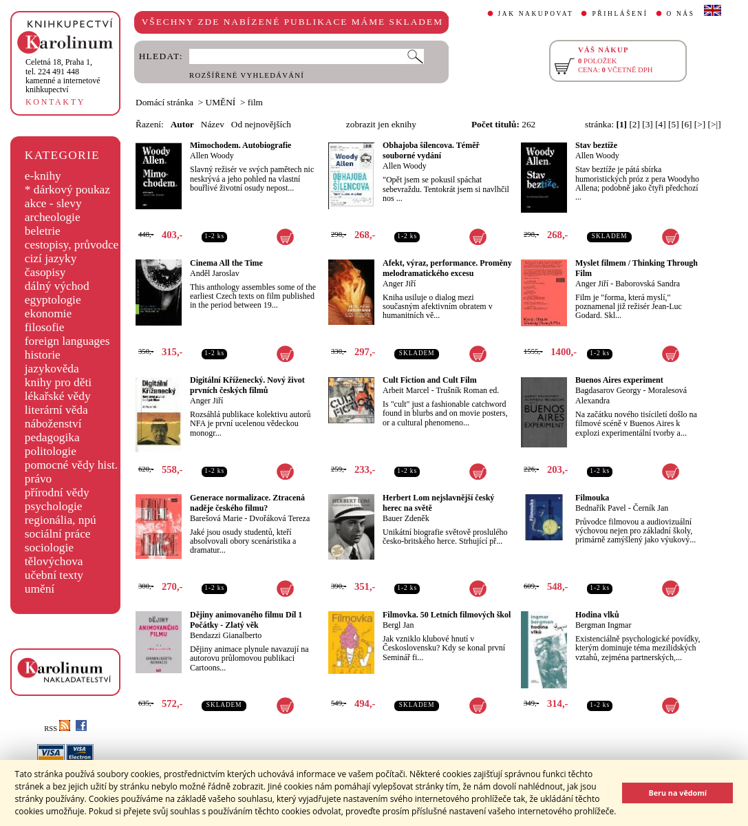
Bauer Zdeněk (406, 518)
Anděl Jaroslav (214, 273)
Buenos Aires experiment (619, 380)
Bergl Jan (398, 625)
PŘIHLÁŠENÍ (620, 13)
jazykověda (52, 368)
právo (38, 478)
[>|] (714, 124)
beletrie (43, 230)
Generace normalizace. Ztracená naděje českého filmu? (247, 503)
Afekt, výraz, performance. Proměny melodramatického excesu (447, 268)
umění (39, 588)
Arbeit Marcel (406, 390)
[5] (673, 124)
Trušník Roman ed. (467, 390)
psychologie (54, 506)
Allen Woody (212, 155)
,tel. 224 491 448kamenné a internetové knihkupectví (62, 75)
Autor (182, 124)
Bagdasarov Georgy (608, 390)
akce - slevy (53, 203)
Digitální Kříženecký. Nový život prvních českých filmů (247, 385)
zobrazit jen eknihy (381, 124)
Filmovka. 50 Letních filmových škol (447, 615)
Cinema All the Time (226, 263)
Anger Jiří (399, 283)
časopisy (45, 272)
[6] (686, 124)
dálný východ (57, 286)
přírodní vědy (57, 492)
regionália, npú (60, 520)
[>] (699, 124)
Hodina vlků (597, 615)
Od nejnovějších (261, 124)
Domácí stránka (164, 102)
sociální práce (58, 533)
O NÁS (681, 13)
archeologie (53, 217)
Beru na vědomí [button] (677, 792)
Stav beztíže (596, 145)
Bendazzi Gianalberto (225, 635)
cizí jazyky (51, 258)
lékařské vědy (58, 396)
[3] (647, 124)
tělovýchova (54, 561)
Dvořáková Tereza (279, 518)
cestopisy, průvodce (72, 244)
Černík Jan (651, 508)
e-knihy (43, 175)
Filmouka (592, 497)
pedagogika (52, 437)
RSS (57, 728)
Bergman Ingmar (603, 625)
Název (212, 124)
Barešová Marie (216, 518)
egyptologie (53, 299)
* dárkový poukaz (67, 189)
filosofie (45, 327)
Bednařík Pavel (600, 508)
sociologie (49, 547)
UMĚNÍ (221, 102)
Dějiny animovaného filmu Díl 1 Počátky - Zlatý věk (246, 620)
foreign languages (67, 341)
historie (43, 354)
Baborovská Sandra (647, 283)
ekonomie (48, 313)
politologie (50, 451)
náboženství (53, 423)
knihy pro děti (58, 382)
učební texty (54, 575)
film (255, 102)
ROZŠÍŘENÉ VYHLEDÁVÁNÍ (246, 75)
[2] (634, 124)
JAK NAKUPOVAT (536, 13)
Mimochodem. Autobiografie (240, 145)
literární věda (56, 409)
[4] (660, 124)
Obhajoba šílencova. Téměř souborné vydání (431, 150)
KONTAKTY (55, 102)
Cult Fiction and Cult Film (430, 380)
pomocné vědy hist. (71, 465)
